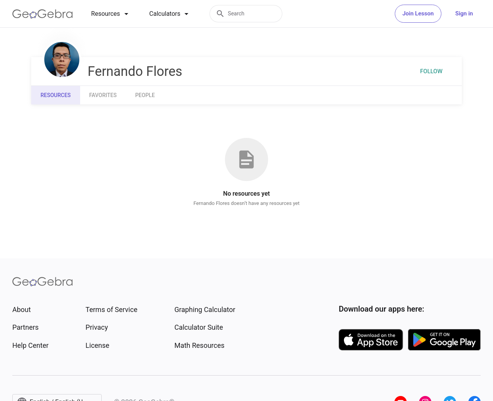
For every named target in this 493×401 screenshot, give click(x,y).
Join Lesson (418, 13)
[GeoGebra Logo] (42, 13)
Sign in (464, 13)
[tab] (111, 13)
